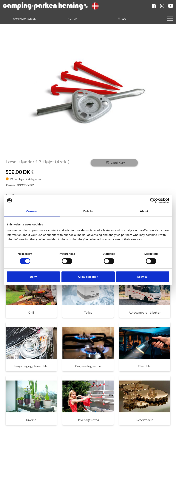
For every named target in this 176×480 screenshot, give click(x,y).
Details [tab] (88, 211)
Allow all (142, 276)
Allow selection (88, 276)
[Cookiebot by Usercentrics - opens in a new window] (153, 200)
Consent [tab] (32, 211)
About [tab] (144, 211)
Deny (33, 276)
